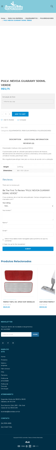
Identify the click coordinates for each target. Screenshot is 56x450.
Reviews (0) (28, 143)
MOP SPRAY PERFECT (47, 302)
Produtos (4, 360)
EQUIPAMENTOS (15, 131)
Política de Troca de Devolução (4, 386)
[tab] (15, 140)
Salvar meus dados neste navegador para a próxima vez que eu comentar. (26, 240)
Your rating (6, 203)
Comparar (22, 120)
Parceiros (4, 375)
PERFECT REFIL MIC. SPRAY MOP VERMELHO (19, 302)
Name (5, 223)
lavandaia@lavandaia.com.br (10, 411)
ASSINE (35, 334)
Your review (7, 210)
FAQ (2, 372)
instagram (13, 343)
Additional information (36, 139)
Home (3, 357)
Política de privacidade (5, 380)
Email (5, 231)
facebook (8, 343)
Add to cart (20, 114)
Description (15, 139)
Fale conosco (5, 369)
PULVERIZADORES (44, 131)
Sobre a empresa (4, 364)
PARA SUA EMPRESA (29, 131)
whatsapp (3, 343)
